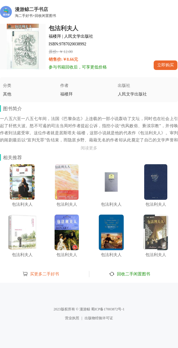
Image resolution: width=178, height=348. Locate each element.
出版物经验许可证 (99, 318)
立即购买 (165, 65)
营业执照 (72, 318)
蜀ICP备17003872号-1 (108, 309)
